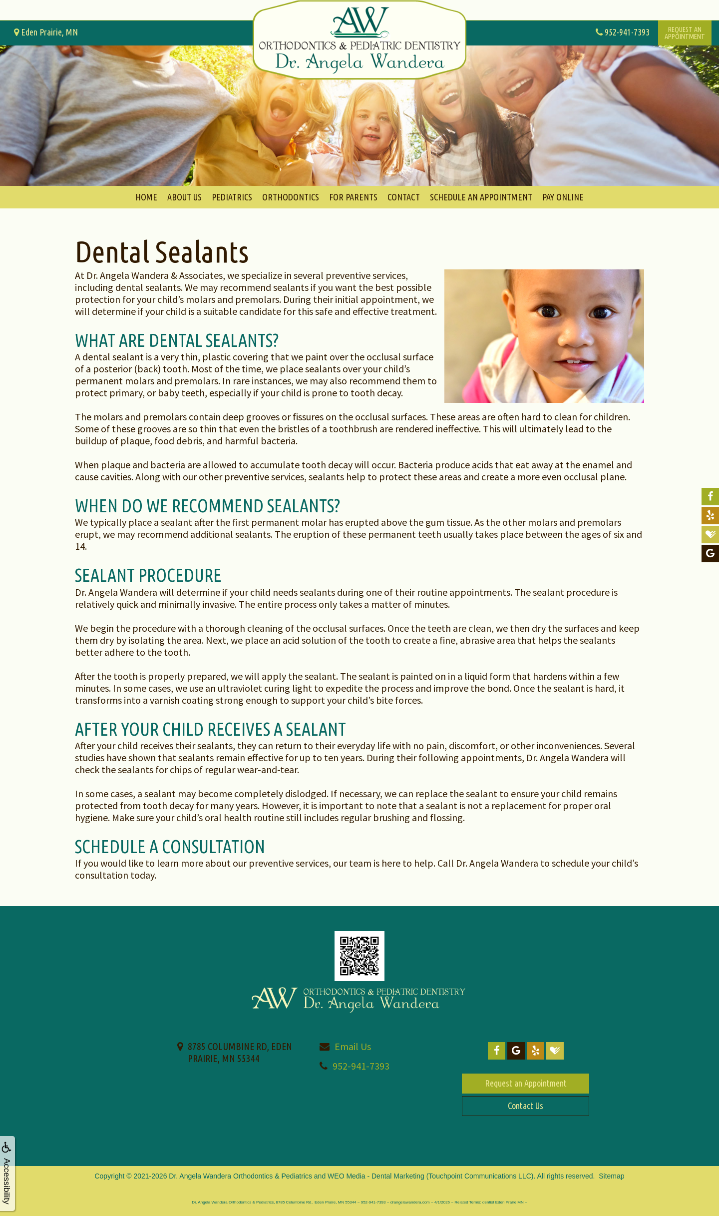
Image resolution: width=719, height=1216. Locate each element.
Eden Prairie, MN (46, 32)
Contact (403, 197)
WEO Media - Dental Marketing (376, 1176)
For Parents (353, 197)
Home (146, 197)
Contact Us (525, 1106)
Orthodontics (290, 197)
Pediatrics (232, 197)
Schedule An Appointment (481, 197)
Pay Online (563, 197)
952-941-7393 (361, 1066)
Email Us (353, 1046)
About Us (184, 197)
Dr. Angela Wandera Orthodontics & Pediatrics (240, 1176)
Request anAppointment (685, 32)
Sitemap (611, 1176)
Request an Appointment (526, 1083)
